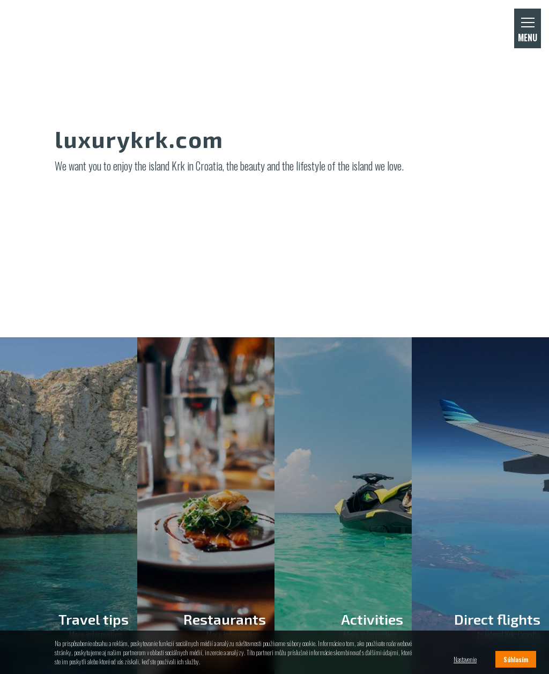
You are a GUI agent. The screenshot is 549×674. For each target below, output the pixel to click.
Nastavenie (465, 659)
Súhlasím (515, 659)
